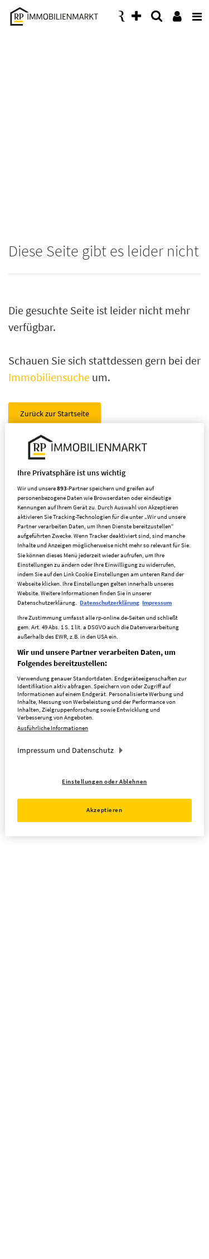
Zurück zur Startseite (54, 414)
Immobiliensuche (49, 377)
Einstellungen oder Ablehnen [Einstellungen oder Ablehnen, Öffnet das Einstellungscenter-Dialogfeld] (104, 781)
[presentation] (195, 13)
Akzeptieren (104, 810)
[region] (104, 630)
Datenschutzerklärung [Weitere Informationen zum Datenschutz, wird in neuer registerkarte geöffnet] (109, 602)
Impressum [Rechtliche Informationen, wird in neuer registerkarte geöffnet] (157, 602)
